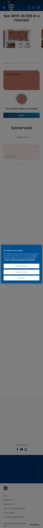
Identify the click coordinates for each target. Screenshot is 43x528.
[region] (21, 264)
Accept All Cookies (21, 272)
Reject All (21, 278)
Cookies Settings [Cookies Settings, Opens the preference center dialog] (21, 266)
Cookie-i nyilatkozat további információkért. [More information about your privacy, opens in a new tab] (19, 260)
